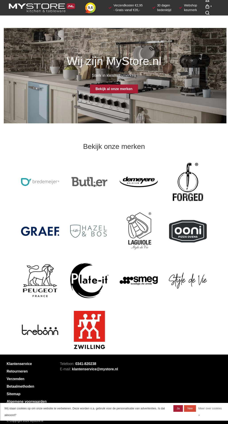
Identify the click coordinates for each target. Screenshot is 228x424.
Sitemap (13, 394)
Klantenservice (19, 364)
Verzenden (15, 379)
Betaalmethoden (20, 386)
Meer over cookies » (210, 412)
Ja (178, 408)
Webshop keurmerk (190, 8)
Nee (190, 408)
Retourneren (17, 371)
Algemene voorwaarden (27, 401)
